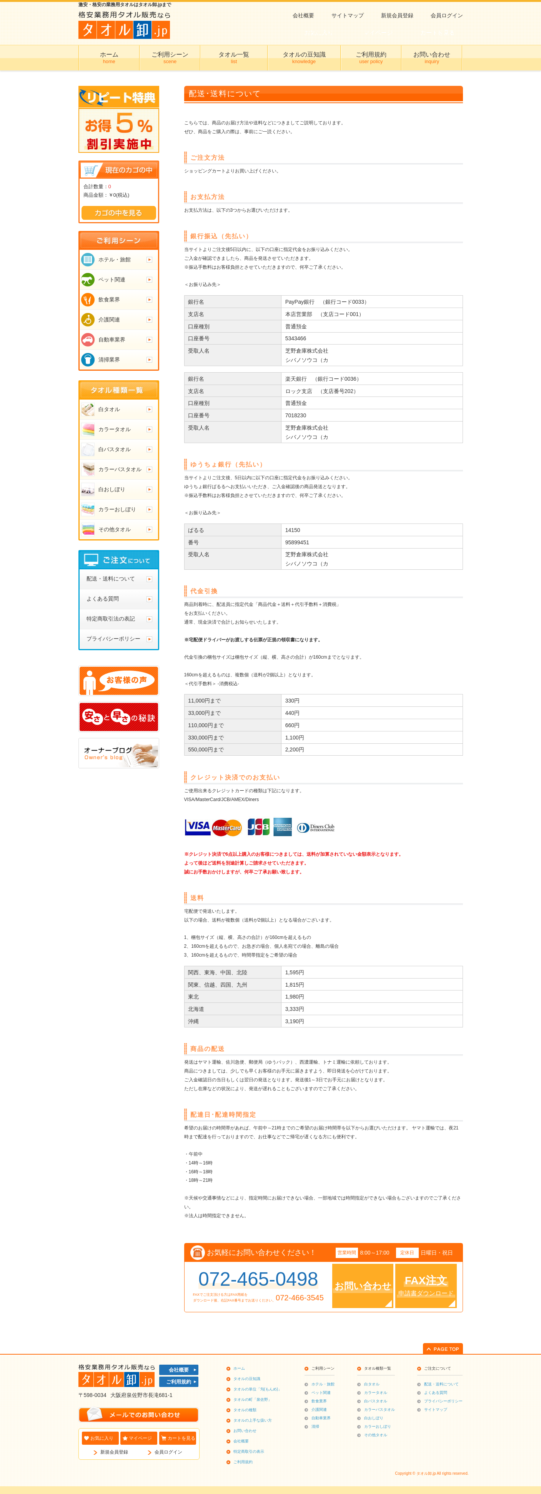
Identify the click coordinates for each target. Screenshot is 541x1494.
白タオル (372, 1384)
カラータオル (375, 1392)
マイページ (140, 1438)
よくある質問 (435, 1392)
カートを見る (181, 1438)
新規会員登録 (397, 15)
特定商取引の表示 (248, 1451)
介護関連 (319, 1409)
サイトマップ (347, 15)
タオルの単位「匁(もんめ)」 (257, 1389)
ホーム (239, 1368)
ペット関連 (321, 1392)
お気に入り (101, 1438)
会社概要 (303, 15)
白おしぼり (373, 1418)
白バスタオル (375, 1401)
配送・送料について (441, 1384)
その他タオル (375, 1435)
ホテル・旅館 (323, 1384)
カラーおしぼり (377, 1426)
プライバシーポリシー (443, 1401)
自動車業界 (321, 1418)
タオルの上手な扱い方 (252, 1420)
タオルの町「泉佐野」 (252, 1399)
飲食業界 (319, 1401)
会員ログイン (447, 15)
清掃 (315, 1426)
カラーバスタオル (379, 1409)
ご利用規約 (178, 1382)
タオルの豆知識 (246, 1379)
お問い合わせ (244, 1431)
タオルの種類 (244, 1410)
